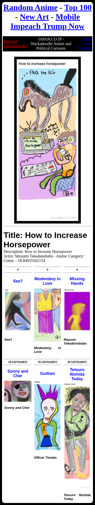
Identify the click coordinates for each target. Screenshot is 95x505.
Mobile (67, 16)
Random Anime (30, 7)
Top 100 (78, 7)
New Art (34, 16)
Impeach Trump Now (47, 26)
